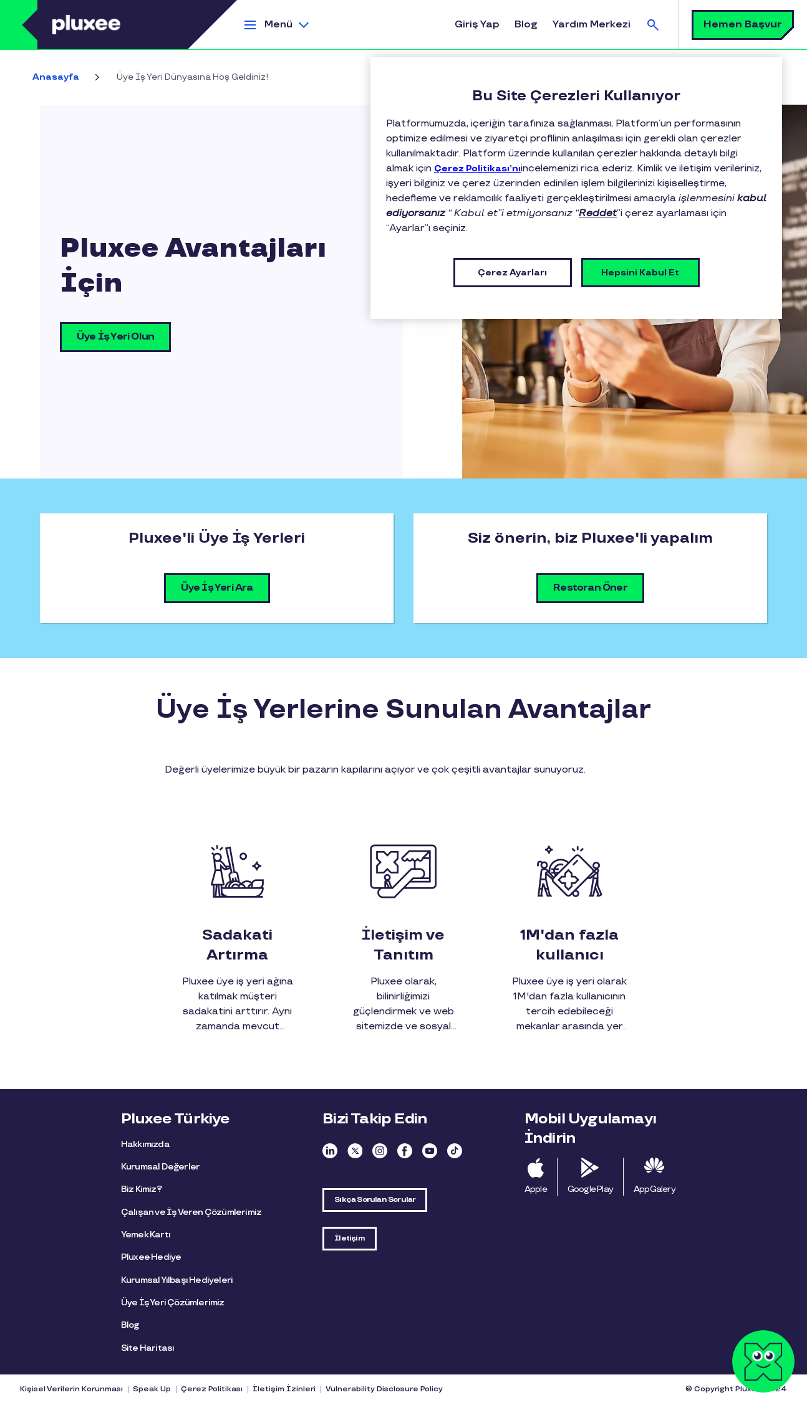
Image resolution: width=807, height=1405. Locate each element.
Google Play (590, 1189)
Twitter (354, 1150)
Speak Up (152, 1389)
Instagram (379, 1150)
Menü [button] (278, 25)
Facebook (404, 1150)
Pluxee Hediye (151, 1257)
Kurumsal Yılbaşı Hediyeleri (177, 1280)
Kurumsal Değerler (160, 1166)
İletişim (349, 1238)
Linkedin (329, 1150)
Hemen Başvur (742, 25)
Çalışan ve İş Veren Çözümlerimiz (191, 1212)
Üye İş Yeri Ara (217, 588)
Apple (535, 1189)
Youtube (429, 1150)
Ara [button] (653, 24)
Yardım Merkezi (592, 25)
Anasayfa (55, 77)
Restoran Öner (590, 588)
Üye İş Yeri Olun (115, 337)
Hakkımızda (145, 1144)
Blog (526, 25)
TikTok (454, 1150)
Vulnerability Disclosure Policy (384, 1389)
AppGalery (654, 1189)
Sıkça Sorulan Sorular (374, 1199)
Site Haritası (148, 1348)
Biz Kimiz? (141, 1189)
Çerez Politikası (212, 1389)
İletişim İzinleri (284, 1389)
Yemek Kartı (145, 1234)
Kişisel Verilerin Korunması (71, 1389)
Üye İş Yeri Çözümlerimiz (173, 1302)
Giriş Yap (477, 25)
